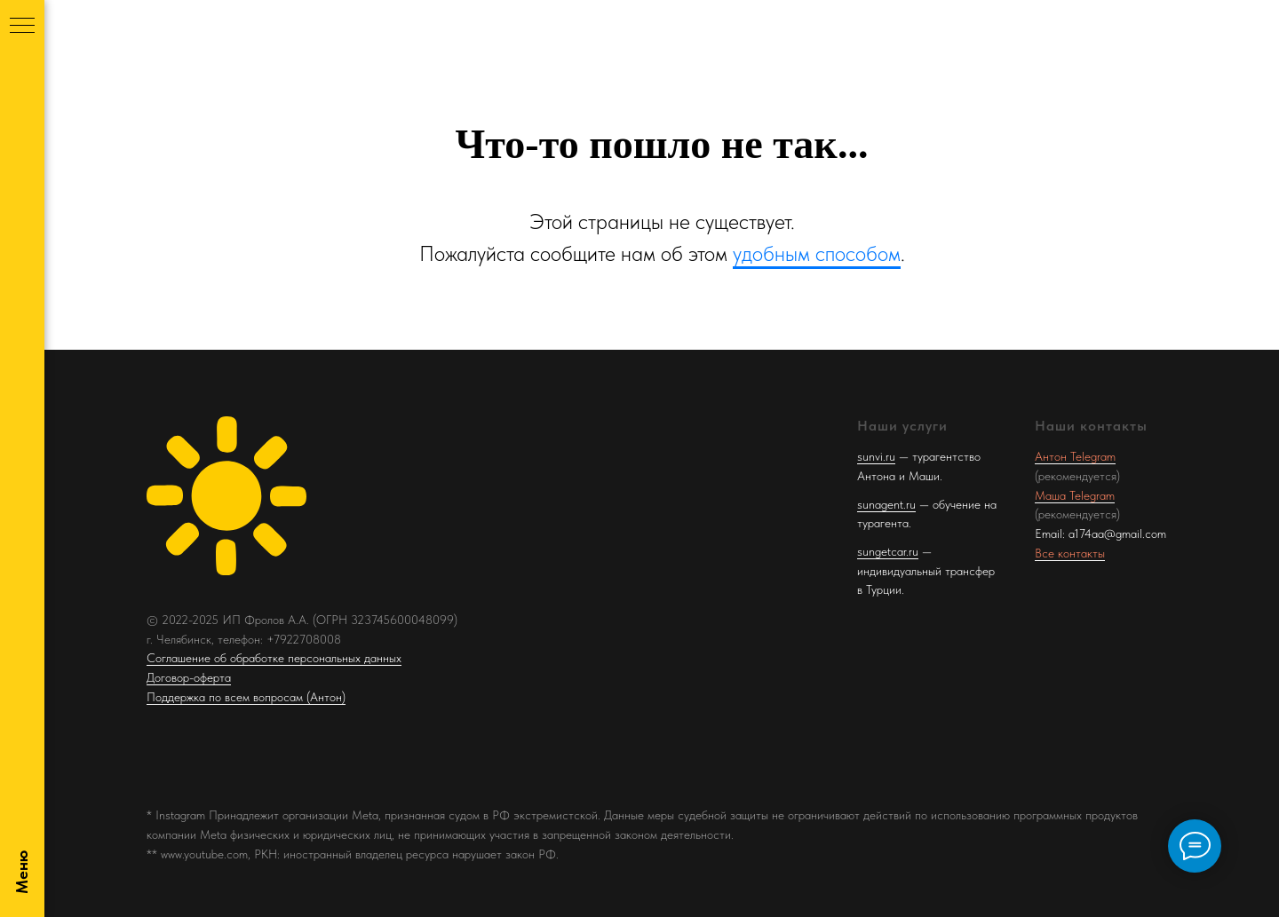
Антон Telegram (1075, 456)
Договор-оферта (189, 677)
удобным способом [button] (817, 253)
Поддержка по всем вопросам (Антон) (246, 697)
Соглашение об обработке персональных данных (274, 658)
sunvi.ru (876, 456)
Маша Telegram (1075, 495)
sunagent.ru (886, 504)
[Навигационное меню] (22, 27)
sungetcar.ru (887, 551)
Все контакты (1070, 553)
